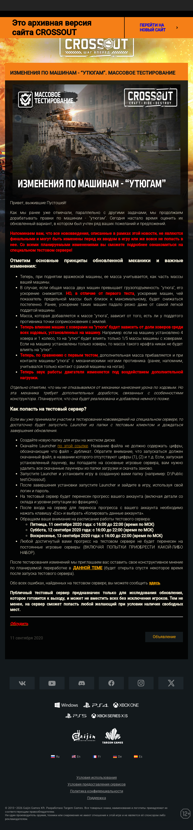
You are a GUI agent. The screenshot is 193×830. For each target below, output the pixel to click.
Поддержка (96, 798)
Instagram (141, 683)
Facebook (111, 683)
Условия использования (96, 778)
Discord (81, 683)
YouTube (52, 683)
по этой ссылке (73, 446)
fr (99, 756)
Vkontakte (22, 683)
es (140, 756)
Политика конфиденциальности (96, 791)
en (78, 756)
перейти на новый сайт (159, 27)
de (120, 756)
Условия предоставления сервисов (97, 784)
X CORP (171, 683)
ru (58, 756)
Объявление (164, 636)
